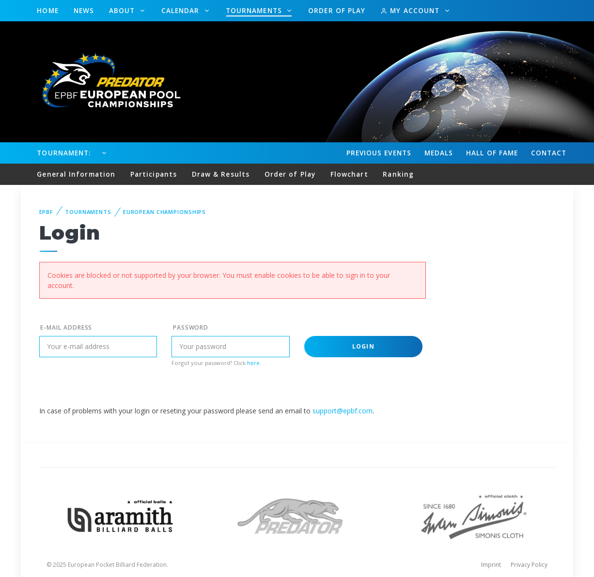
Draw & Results (221, 174)
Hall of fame (492, 152)
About (123, 10)
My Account (411, 10)
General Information (76, 174)
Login (363, 346)
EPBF (46, 211)
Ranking (398, 174)
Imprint (491, 565)
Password (191, 327)
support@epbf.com (343, 410)
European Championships (164, 211)
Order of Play (336, 10)
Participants (153, 174)
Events (378, 153)
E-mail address (66, 327)
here (253, 362)
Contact (549, 152)
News (84, 10)
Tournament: (64, 152)
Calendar (181, 10)
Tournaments (255, 10)
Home (47, 10)
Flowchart (349, 174)
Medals (438, 152)
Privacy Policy (529, 565)
